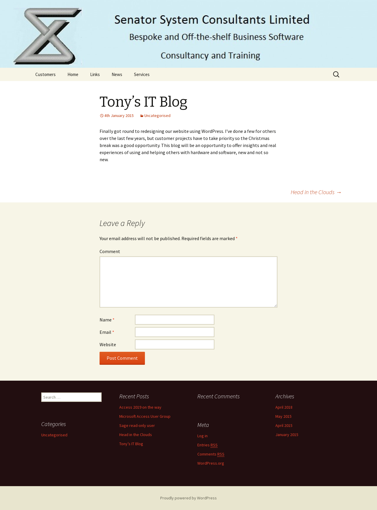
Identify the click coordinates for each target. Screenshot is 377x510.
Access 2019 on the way (140, 407)
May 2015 (283, 416)
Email (107, 332)
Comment (110, 251)
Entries (207, 445)
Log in (202, 435)
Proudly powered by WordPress (188, 498)
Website (108, 344)
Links (95, 74)
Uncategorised (157, 115)
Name (107, 320)
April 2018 (283, 407)
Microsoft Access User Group (145, 416)
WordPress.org (210, 463)
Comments (210, 454)
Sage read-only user (137, 425)
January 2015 (286, 434)
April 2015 (283, 425)
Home (72, 74)
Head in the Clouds (316, 192)
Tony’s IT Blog (131, 443)
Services (142, 74)
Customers (45, 74)
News (117, 74)
